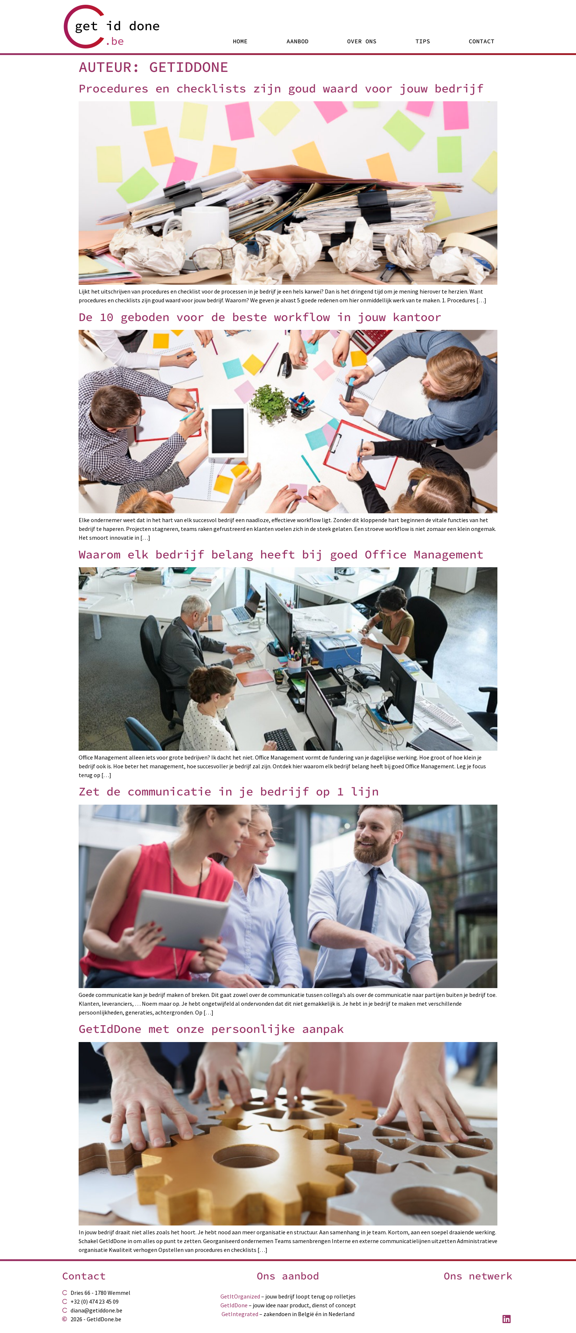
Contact (481, 41)
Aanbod (298, 41)
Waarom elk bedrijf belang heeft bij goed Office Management (281, 554)
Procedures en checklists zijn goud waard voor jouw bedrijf (281, 88)
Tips (422, 41)
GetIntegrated (240, 1314)
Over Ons (362, 41)
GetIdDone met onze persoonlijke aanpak (211, 1028)
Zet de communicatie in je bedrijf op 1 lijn (229, 791)
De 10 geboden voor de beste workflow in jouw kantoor (260, 317)
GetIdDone (234, 1305)
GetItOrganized (240, 1296)
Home (240, 41)
